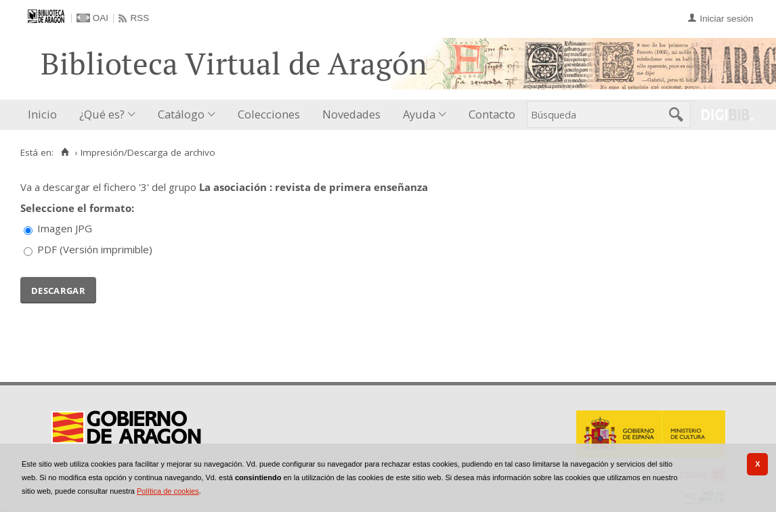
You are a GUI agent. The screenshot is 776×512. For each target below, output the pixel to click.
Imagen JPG (64, 228)
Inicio (42, 114)
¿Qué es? (102, 114)
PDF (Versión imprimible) (94, 249)
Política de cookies (168, 491)
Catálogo (181, 114)
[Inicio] (64, 152)
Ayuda (419, 114)
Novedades (351, 114)
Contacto (492, 114)
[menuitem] (45, 115)
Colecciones (269, 114)
